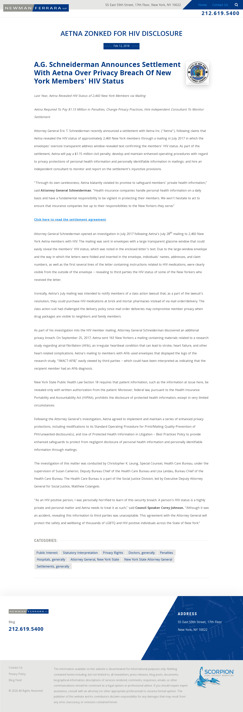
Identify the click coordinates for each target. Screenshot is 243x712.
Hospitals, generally (51, 559)
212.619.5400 (221, 14)
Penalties (166, 553)
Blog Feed (15, 680)
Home (202, 5)
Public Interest (47, 553)
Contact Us (220, 5)
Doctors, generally (142, 553)
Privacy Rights (113, 553)
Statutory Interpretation (80, 553)
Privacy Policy (17, 674)
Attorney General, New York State (95, 559)
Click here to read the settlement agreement (70, 220)
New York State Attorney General (148, 559)
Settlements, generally (53, 566)
